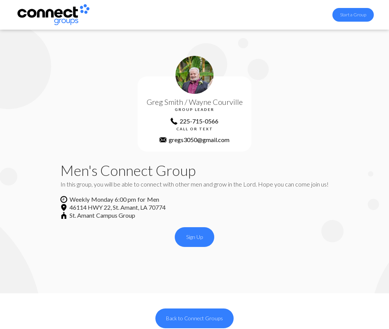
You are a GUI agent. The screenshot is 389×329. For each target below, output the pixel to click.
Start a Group (353, 14)
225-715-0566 (199, 121)
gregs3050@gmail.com (199, 139)
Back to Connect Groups (194, 318)
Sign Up (194, 237)
